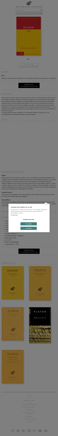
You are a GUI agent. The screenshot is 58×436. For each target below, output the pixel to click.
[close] (46, 204)
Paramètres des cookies (28, 219)
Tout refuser (28, 228)
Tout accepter (28, 223)
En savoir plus (14, 215)
